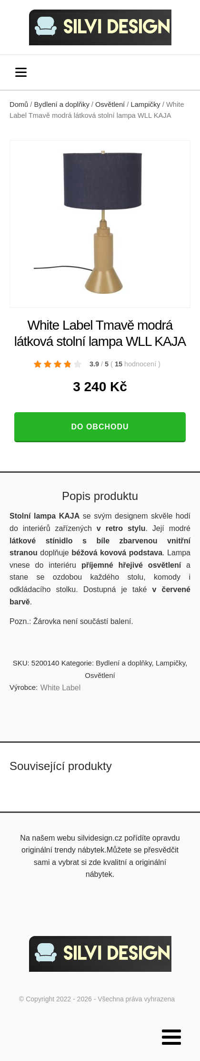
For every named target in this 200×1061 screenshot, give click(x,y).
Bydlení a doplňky (62, 104)
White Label (60, 688)
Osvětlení (110, 104)
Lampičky (145, 104)
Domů (19, 104)
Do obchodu (100, 427)
